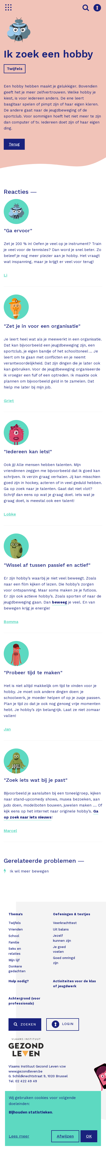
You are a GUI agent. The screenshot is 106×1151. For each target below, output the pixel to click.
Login (63, 1024)
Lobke (10, 514)
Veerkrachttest (65, 923)
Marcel (10, 830)
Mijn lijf (14, 960)
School (13, 936)
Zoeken (25, 1024)
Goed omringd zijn (64, 960)
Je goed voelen (59, 949)
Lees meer (19, 1136)
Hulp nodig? (18, 981)
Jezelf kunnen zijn (62, 938)
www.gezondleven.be (25, 1071)
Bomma (11, 621)
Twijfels (14, 68)
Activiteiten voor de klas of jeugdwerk (74, 983)
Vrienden (15, 929)
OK (89, 1136)
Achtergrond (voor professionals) (24, 1000)
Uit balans (61, 929)
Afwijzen (65, 1136)
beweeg (59, 602)
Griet (9, 400)
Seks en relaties (14, 951)
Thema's (15, 914)
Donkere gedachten (17, 968)
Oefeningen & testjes (71, 914)
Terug (14, 144)
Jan (7, 729)
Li (5, 275)
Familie (13, 942)
